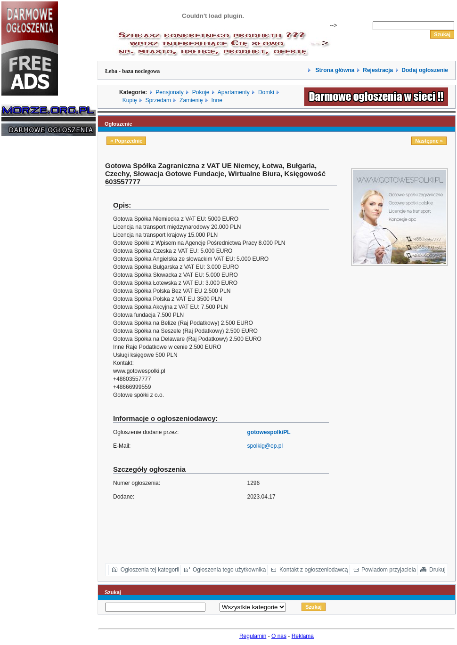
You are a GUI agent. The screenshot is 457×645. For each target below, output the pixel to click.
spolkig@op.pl (265, 446)
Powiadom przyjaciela (388, 569)
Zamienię (191, 100)
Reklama (303, 636)
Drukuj (437, 569)
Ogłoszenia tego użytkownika (229, 569)
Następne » (429, 141)
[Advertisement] (29, 286)
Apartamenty (234, 92)
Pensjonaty (169, 92)
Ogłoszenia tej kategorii (150, 569)
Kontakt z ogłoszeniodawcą (313, 569)
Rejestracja (378, 70)
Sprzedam (158, 100)
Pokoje (201, 92)
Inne (216, 100)
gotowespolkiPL (269, 432)
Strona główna (334, 70)
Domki (266, 92)
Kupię (129, 100)
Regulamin (252, 636)
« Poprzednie (126, 141)
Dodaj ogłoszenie (424, 70)
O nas (278, 636)
